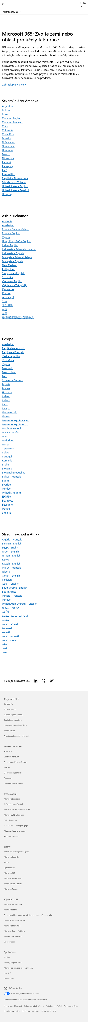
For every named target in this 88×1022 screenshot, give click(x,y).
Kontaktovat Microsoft (13, 1006)
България (7, 504)
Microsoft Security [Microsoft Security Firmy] (11, 857)
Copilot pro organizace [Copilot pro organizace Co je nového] (13, 720)
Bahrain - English (12, 543)
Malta (5, 436)
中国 (4, 309)
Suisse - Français (11, 476)
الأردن (5, 611)
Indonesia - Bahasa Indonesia (19, 249)
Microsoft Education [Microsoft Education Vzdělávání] (12, 799)
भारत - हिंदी (8, 297)
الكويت (6, 631)
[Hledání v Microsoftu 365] (3, 4)
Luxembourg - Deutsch (15, 424)
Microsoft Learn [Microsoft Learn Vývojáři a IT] (10, 909)
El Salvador (8, 142)
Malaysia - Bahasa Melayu (17, 257)
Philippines (8, 269)
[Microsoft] (44, 3)
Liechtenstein (9, 412)
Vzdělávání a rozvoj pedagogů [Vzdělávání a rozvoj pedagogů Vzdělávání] (16, 825)
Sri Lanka (7, 277)
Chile (5, 126)
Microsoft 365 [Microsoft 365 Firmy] (9, 873)
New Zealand (9, 265)
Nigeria (6, 571)
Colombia (7, 130)
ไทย (4, 301)
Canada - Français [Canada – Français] (12, 122)
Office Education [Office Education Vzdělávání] (10, 820)
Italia (5, 404)
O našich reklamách (12, 1011)
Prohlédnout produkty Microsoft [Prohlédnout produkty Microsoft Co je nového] (17, 736)
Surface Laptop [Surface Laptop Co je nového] (10, 709)
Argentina (7, 106)
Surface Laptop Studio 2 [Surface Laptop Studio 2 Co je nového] (13, 714)
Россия (6, 293)
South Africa (9, 591)
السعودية (7, 627)
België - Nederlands (13, 348)
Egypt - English (10, 547)
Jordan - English (11, 555)
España (6, 384)
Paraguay (7, 166)
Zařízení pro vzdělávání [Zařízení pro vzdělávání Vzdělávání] (13, 804)
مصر (4, 651)
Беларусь (7, 500)
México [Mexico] (6, 154)
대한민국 (7, 305)
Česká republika (11, 356)
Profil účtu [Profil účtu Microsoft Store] (8, 751)
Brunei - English (11, 233)
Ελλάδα (6, 496)
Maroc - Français (11, 567)
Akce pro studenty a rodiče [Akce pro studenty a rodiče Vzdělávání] (15, 831)
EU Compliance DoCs (30, 1011)
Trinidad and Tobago (14, 182)
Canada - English (11, 118)
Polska (6, 452)
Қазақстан (8, 289)
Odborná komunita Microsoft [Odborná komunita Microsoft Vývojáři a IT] (15, 920)
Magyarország (10, 432)
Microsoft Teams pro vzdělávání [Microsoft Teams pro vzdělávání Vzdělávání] (17, 809)
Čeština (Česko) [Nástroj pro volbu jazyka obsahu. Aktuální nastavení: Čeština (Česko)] (15, 988)
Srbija (5, 464)
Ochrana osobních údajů (34, 1006)
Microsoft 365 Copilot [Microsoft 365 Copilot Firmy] (13, 883)
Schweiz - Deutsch (12, 380)
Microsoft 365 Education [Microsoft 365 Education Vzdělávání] (14, 815)
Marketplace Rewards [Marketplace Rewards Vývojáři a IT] (13, 936)
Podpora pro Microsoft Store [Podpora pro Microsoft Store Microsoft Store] (15, 762)
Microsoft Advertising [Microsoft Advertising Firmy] (12, 878)
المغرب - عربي (10, 635)
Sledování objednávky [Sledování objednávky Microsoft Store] (12, 772)
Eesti (4, 376)
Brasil (5, 114)
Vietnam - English (12, 281)
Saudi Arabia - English (14, 587)
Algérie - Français (12, 539)
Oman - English (11, 575)
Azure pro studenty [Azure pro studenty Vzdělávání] (11, 836)
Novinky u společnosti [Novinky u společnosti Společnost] (13, 962)
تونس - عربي (9, 639)
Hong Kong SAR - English (16, 241)
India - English (10, 245)
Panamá (6, 162)
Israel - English (10, 551)
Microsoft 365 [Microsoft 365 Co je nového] (9, 730)
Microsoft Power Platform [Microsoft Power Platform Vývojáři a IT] (14, 931)
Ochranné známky (71, 1006)
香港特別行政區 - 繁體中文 (18, 317)
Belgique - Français (13, 352)
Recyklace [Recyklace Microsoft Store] (8, 778)
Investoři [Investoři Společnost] (7, 973)
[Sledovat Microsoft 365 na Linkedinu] (35, 680)
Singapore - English (13, 273)
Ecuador (6, 138)
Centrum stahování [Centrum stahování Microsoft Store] (11, 756)
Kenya (5, 559)
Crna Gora (8, 360)
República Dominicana (15, 178)
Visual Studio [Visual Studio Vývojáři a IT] (9, 941)
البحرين (6, 619)
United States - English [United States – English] (15, 186)
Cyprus (6, 237)
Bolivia (6, 110)
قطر (5, 647)
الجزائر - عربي (10, 623)
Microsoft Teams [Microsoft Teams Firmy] (11, 889)
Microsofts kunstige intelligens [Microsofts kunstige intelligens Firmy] (16, 851)
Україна (6, 512)
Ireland (6, 400)
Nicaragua (8, 158)
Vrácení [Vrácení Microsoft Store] (7, 767)
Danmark (7, 368)
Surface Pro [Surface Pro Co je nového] (8, 704)
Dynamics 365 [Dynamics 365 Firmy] (9, 867)
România (7, 460)
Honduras (7, 150)
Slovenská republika (13, 472)
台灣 (4, 313)
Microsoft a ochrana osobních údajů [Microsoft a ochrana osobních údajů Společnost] (18, 968)
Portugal (7, 456)
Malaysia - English (12, 261)
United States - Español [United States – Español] (15, 190)
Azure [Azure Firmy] (6, 862)
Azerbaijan (8, 225)
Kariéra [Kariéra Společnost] (7, 957)
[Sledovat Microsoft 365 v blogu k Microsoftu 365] (51, 680)
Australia (7, 221)
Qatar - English (10, 583)
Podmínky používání (54, 1006)
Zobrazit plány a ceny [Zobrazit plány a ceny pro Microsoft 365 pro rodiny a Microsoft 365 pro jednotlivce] (14, 84)
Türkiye (6, 488)
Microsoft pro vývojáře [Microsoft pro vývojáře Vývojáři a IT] (13, 904)
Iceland (6, 396)
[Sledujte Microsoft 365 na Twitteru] (43, 680)
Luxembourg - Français (15, 420)
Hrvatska (7, 392)
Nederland (8, 440)
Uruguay (7, 194)
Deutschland (9, 372)
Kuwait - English (11, 563)
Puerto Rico (8, 174)
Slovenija (7, 468)
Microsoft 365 (11, 11)
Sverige (6, 484)
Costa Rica (8, 134)
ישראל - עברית (10, 607)
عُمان (5, 643)
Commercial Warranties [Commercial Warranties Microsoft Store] (13, 783)
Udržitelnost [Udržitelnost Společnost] (9, 978)
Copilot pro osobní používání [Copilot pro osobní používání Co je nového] (15, 725)
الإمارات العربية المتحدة (15, 615)
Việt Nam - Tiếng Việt (14, 285)
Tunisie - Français (12, 595)
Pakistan (7, 579)
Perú (4, 170)
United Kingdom (11, 492)
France (6, 388)
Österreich (8, 448)
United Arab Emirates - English (19, 603)
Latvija (6, 408)
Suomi (6, 480)
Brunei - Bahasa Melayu (15, 229)
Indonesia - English (13, 253)
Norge (5, 444)
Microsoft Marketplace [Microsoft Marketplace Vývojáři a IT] (13, 925)
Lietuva (6, 416)
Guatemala (8, 146)
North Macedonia (12, 428)
